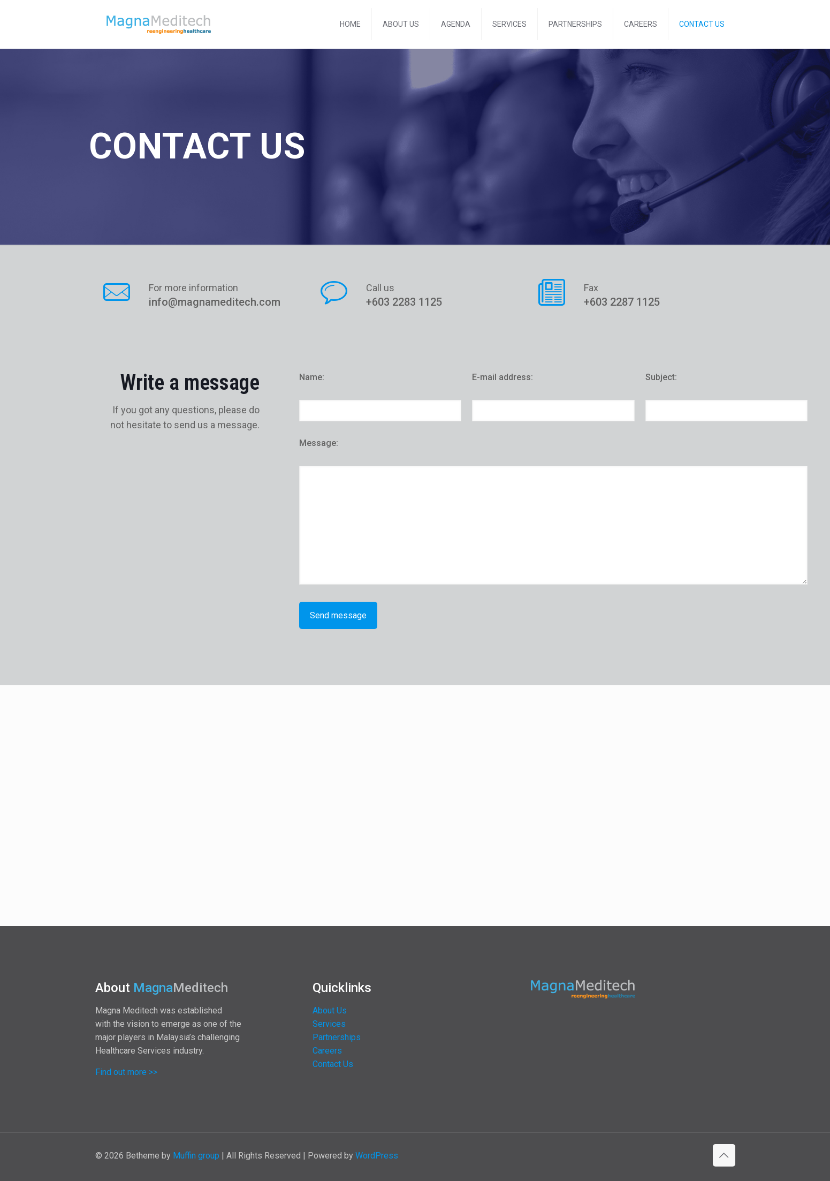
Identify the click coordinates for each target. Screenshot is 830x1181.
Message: (318, 443)
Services (329, 1024)
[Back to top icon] (724, 1155)
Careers (327, 1051)
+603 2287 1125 (622, 302)
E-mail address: (502, 377)
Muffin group (196, 1155)
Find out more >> (126, 1072)
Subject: (661, 377)
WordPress (376, 1155)
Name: (311, 377)
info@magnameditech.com (214, 302)
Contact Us (333, 1064)
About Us (330, 1010)
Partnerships (337, 1037)
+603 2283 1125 (404, 302)
